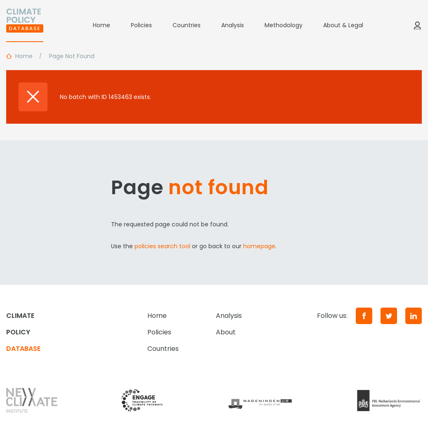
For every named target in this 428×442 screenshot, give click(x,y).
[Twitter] (389, 316)
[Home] (24, 25)
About (226, 332)
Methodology (284, 25)
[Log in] (417, 25)
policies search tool (162, 246)
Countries (187, 25)
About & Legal (343, 25)
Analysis (232, 25)
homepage (259, 246)
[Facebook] (364, 316)
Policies (141, 25)
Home (101, 25)
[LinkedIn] (413, 316)
